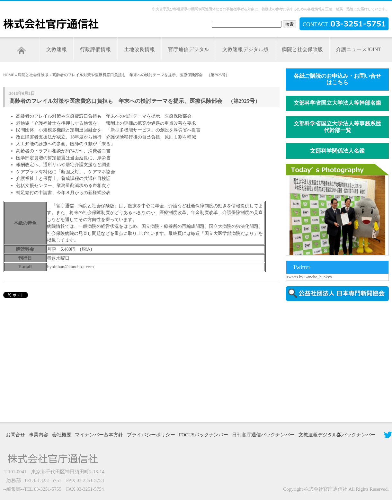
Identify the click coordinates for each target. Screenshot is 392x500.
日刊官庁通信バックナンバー (263, 434)
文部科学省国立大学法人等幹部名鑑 (337, 103)
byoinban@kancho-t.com (70, 266)
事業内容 (38, 434)
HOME (8, 75)
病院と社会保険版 (302, 49)
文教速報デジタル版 (245, 49)
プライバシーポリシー (151, 434)
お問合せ (15, 434)
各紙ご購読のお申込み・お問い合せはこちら (337, 79)
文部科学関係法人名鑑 (337, 151)
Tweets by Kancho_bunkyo (309, 276)
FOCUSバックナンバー (203, 434)
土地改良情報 (139, 49)
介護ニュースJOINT (358, 49)
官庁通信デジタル (188, 49)
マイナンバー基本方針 (99, 434)
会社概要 (61, 434)
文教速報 (56, 49)
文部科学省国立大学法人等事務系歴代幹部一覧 (337, 127)
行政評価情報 (95, 49)
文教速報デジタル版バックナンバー (337, 434)
